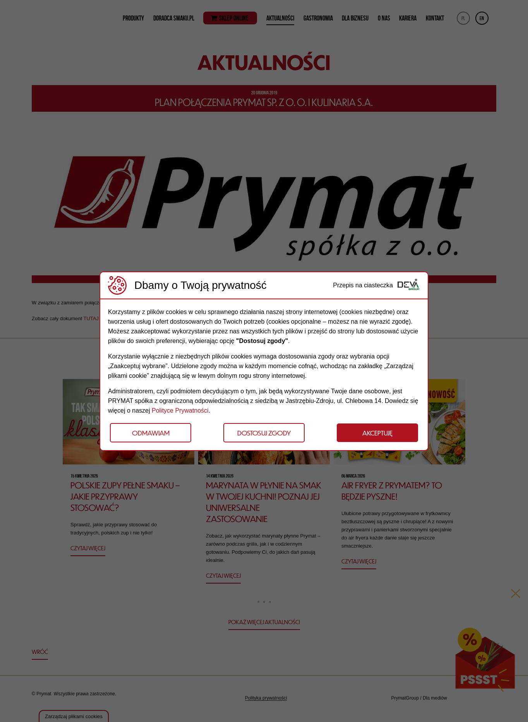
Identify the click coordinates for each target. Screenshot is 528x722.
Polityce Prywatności (180, 410)
